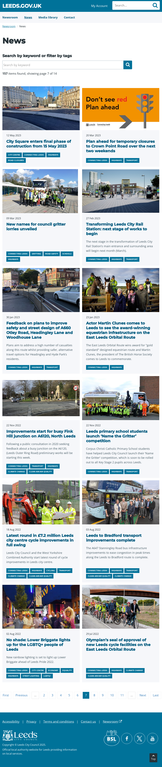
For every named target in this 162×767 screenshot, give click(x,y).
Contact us (88, 722)
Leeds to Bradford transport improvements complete (113, 538)
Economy (53, 670)
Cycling (50, 570)
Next (143, 695)
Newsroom (9, 26)
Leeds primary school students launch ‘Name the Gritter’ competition (116, 436)
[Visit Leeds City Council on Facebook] (126, 738)
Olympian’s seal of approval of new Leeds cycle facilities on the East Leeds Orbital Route (118, 645)
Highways (53, 154)
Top (153, 759)
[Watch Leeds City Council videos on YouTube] (152, 738)
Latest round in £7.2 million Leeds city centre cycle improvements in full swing (40, 540)
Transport (132, 160)
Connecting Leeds (34, 154)
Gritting (36, 253)
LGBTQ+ (47, 676)
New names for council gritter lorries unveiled (35, 226)
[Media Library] (48, 17)
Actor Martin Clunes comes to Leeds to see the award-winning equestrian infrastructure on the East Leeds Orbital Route (118, 330)
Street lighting (31, 676)
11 (122, 695)
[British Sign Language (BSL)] (112, 738)
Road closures (16, 160)
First (6, 695)
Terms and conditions (58, 722)
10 (112, 695)
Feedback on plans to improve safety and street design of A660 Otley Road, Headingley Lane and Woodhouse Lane (39, 330)
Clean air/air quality (40, 471)
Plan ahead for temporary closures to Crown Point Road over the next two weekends (120, 146)
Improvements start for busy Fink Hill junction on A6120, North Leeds (40, 433)
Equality (67, 670)
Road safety (51, 253)
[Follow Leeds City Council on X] (139, 738)
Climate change (16, 471)
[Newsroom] (10, 17)
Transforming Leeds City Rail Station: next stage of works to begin (116, 229)
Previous (22, 695)
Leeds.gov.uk (21, 6)
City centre (14, 154)
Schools (67, 253)
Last (156, 695)
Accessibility (10, 722)
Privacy (31, 722)
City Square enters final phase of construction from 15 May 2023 (38, 143)
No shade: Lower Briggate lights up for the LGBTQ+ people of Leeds (38, 645)
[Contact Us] (69, 17)
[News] (28, 17)
